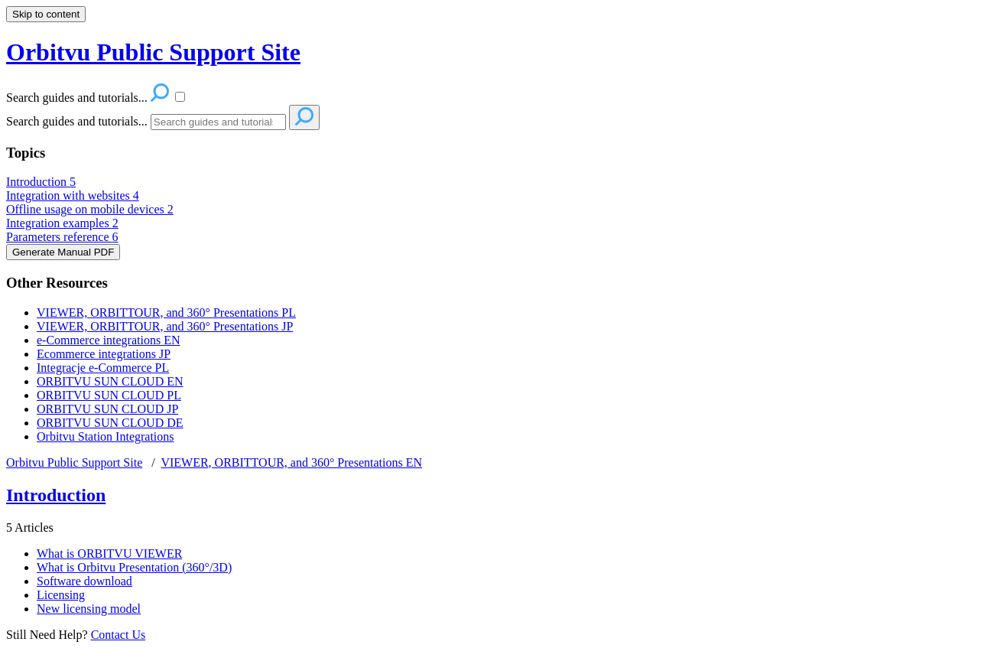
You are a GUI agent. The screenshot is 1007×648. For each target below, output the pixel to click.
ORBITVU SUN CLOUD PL (109, 395)
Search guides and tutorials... (77, 121)
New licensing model (89, 608)
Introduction (41, 181)
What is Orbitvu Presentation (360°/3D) (134, 567)
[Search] (218, 122)
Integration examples (62, 223)
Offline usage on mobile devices (90, 209)
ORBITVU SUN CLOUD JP (107, 408)
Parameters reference (62, 236)
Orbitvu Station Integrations (105, 436)
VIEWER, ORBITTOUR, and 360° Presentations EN (291, 462)
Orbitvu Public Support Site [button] (153, 52)
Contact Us (118, 634)
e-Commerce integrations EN (108, 340)
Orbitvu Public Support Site (74, 462)
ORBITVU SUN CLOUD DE (110, 422)
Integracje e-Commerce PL (103, 367)
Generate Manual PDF (63, 252)
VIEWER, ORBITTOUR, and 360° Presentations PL (166, 312)
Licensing (61, 594)
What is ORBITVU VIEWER (109, 553)
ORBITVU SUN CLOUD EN (110, 381)
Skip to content (46, 14)
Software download (84, 581)
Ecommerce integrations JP (104, 353)
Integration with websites (72, 195)
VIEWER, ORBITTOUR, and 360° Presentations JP (165, 326)
